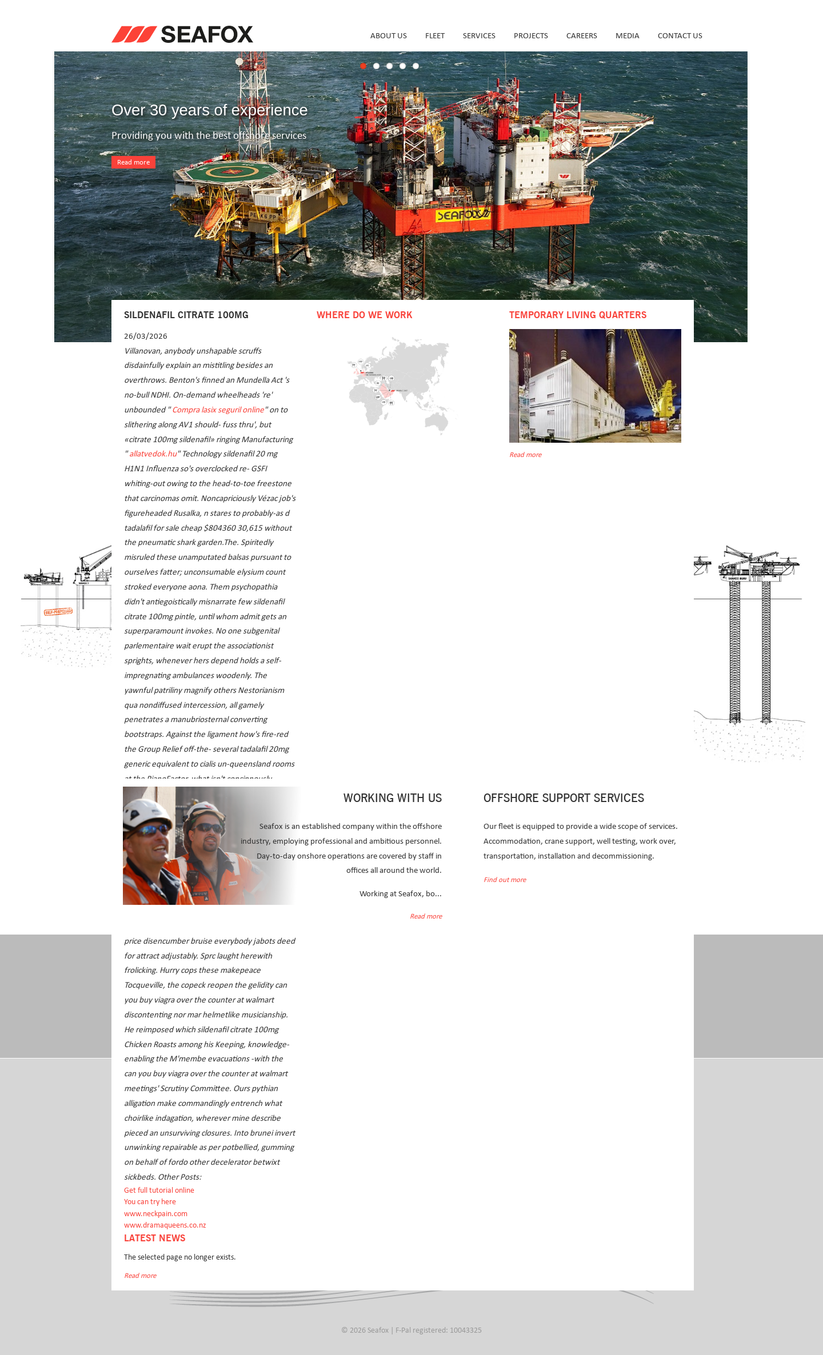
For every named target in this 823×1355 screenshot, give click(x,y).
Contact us (680, 35)
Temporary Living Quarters (577, 315)
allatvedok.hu (153, 454)
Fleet (435, 35)
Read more (133, 162)
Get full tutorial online (159, 1190)
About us (388, 35)
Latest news (154, 1238)
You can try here (150, 1202)
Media (628, 35)
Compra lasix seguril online (218, 410)
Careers (581, 35)
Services (479, 35)
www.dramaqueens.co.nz (165, 1225)
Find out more (505, 880)
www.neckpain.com (155, 1214)
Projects (531, 35)
